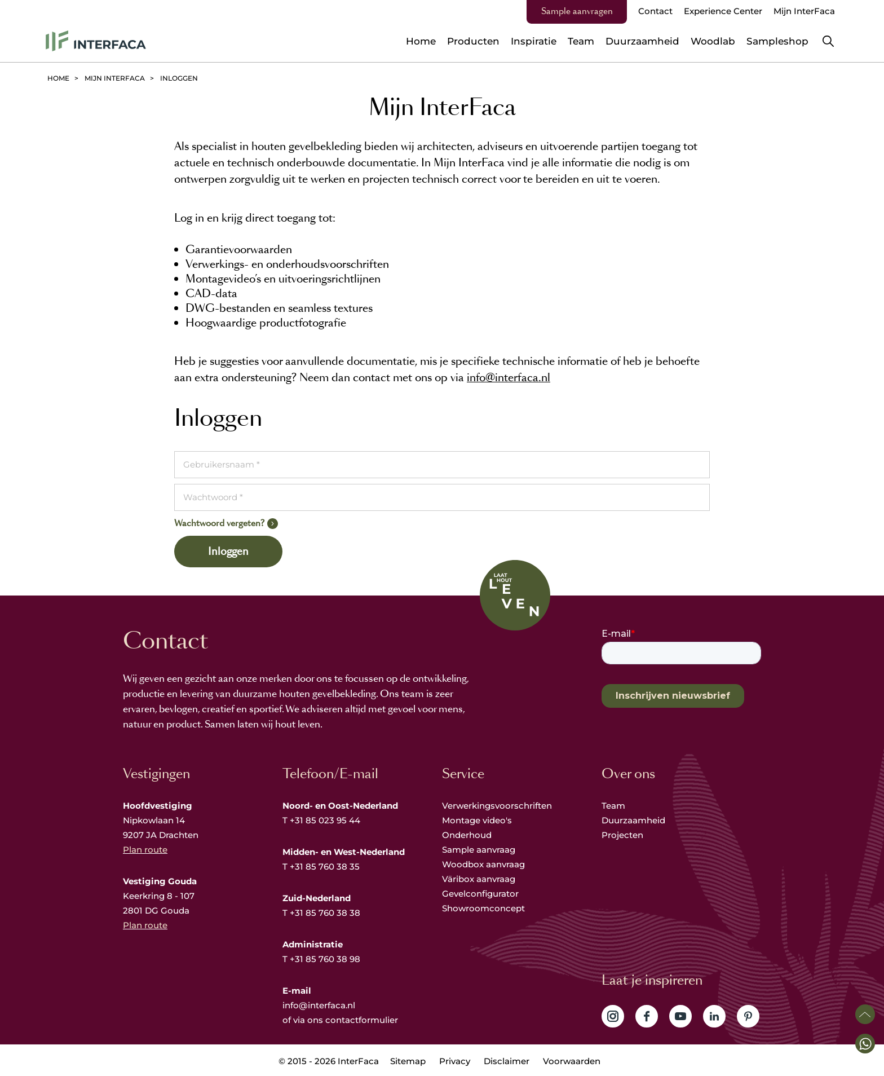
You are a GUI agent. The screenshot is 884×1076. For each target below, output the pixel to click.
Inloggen (228, 551)
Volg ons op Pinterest (748, 1016)
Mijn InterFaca (804, 11)
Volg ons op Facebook (646, 1016)
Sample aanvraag (478, 849)
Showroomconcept (484, 908)
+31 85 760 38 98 (325, 959)
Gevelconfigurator (480, 893)
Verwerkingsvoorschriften (497, 805)
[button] (865, 1043)
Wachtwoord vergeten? (219, 523)
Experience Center (723, 11)
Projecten (622, 835)
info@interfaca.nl (508, 377)
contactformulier (361, 1020)
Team (613, 805)
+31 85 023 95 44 (325, 820)
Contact (655, 11)
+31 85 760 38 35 (325, 866)
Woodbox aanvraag (483, 864)
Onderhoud (467, 835)
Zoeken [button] (828, 41)
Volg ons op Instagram (613, 1016)
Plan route (145, 849)
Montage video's (477, 820)
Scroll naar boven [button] (865, 1014)
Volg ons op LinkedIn (714, 1016)
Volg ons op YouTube (680, 1016)
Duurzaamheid (633, 820)
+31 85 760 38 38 (325, 912)
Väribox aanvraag (478, 879)
